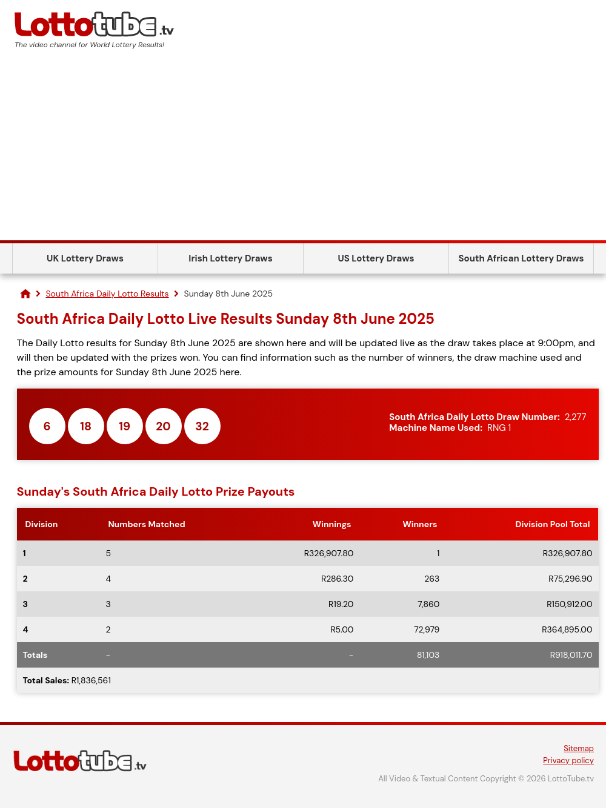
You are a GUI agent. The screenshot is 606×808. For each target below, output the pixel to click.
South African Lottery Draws (521, 258)
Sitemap (579, 748)
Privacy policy (568, 760)
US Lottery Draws (376, 258)
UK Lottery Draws (85, 258)
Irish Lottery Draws (230, 258)
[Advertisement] (303, 149)
